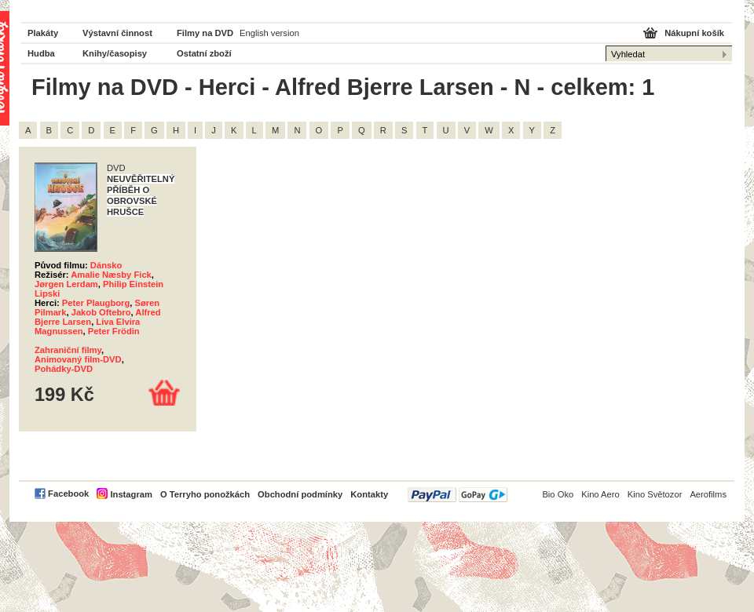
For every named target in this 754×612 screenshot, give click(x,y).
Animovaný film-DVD (78, 359)
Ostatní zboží (204, 53)
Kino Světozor (655, 494)
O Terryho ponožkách (205, 494)
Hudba (41, 53)
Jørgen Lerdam (66, 284)
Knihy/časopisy (114, 53)
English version (269, 33)
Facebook (68, 493)
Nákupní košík (694, 33)
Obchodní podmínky (300, 494)
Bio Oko (557, 494)
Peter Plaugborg (96, 303)
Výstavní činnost (117, 33)
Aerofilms (708, 494)
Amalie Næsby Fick (111, 274)
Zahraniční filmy (68, 350)
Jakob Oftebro (101, 312)
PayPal (457, 494)
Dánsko (106, 265)
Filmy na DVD (205, 33)
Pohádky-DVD (64, 368)
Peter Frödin (114, 331)
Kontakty (369, 494)
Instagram (131, 494)
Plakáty (42, 33)
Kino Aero (600, 494)
